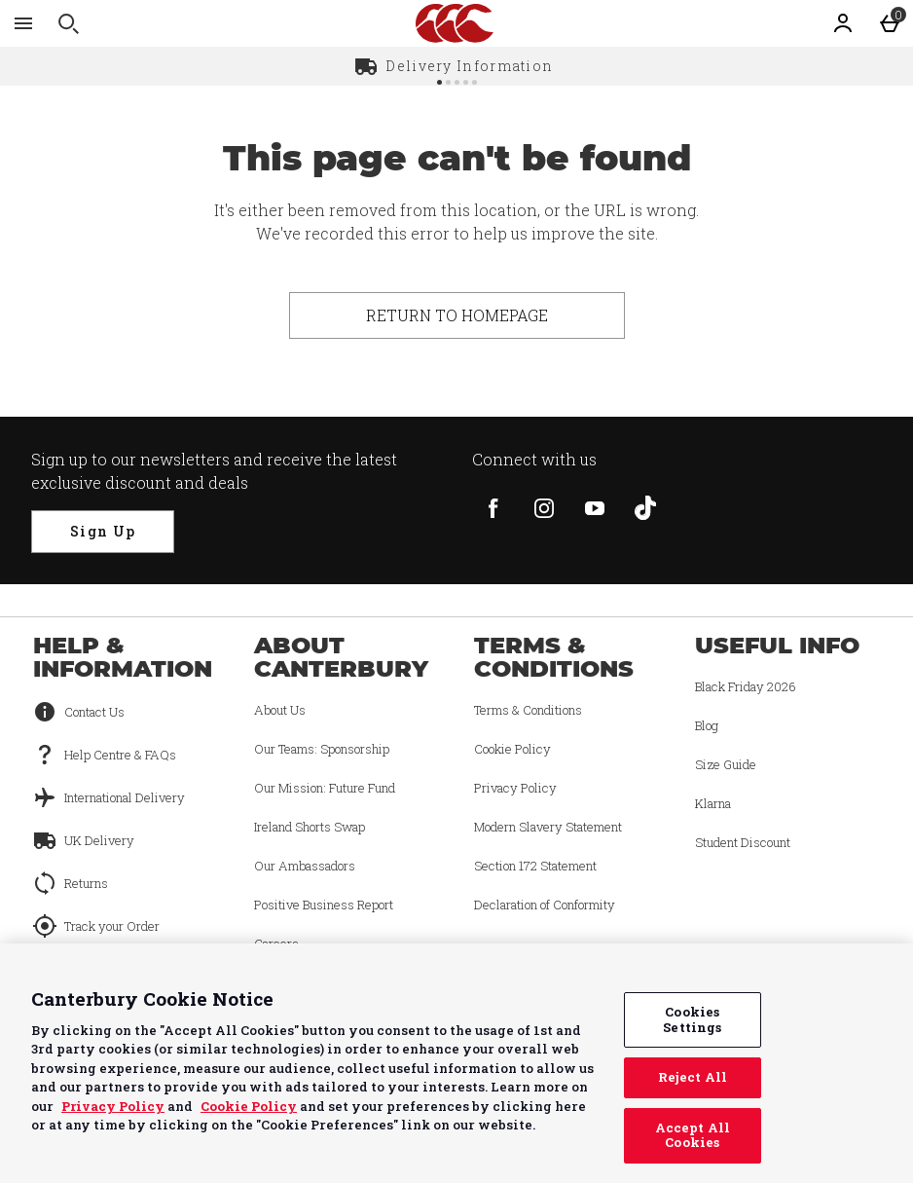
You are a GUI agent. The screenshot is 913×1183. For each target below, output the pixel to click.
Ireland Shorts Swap (309, 826)
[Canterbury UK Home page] (455, 23)
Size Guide (725, 764)
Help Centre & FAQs (120, 754)
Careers (276, 943)
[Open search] (68, 23)
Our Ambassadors (304, 865)
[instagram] (544, 508)
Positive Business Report (323, 904)
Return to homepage (457, 315)
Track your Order (112, 926)
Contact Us (94, 712)
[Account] (843, 23)
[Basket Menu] (889, 23)
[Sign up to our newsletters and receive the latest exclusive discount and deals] (102, 531)
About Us (280, 710)
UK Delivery (99, 840)
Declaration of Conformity (544, 904)
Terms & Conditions (528, 710)
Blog (706, 725)
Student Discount (742, 842)
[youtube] (594, 508)
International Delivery (124, 797)
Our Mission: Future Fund (324, 787)
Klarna (713, 803)
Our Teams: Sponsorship (321, 749)
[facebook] (493, 508)
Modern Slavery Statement (548, 826)
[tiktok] (645, 508)
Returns (86, 883)
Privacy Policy (515, 787)
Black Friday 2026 (745, 686)
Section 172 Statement (535, 865)
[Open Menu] (23, 23)
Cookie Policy (512, 749)
